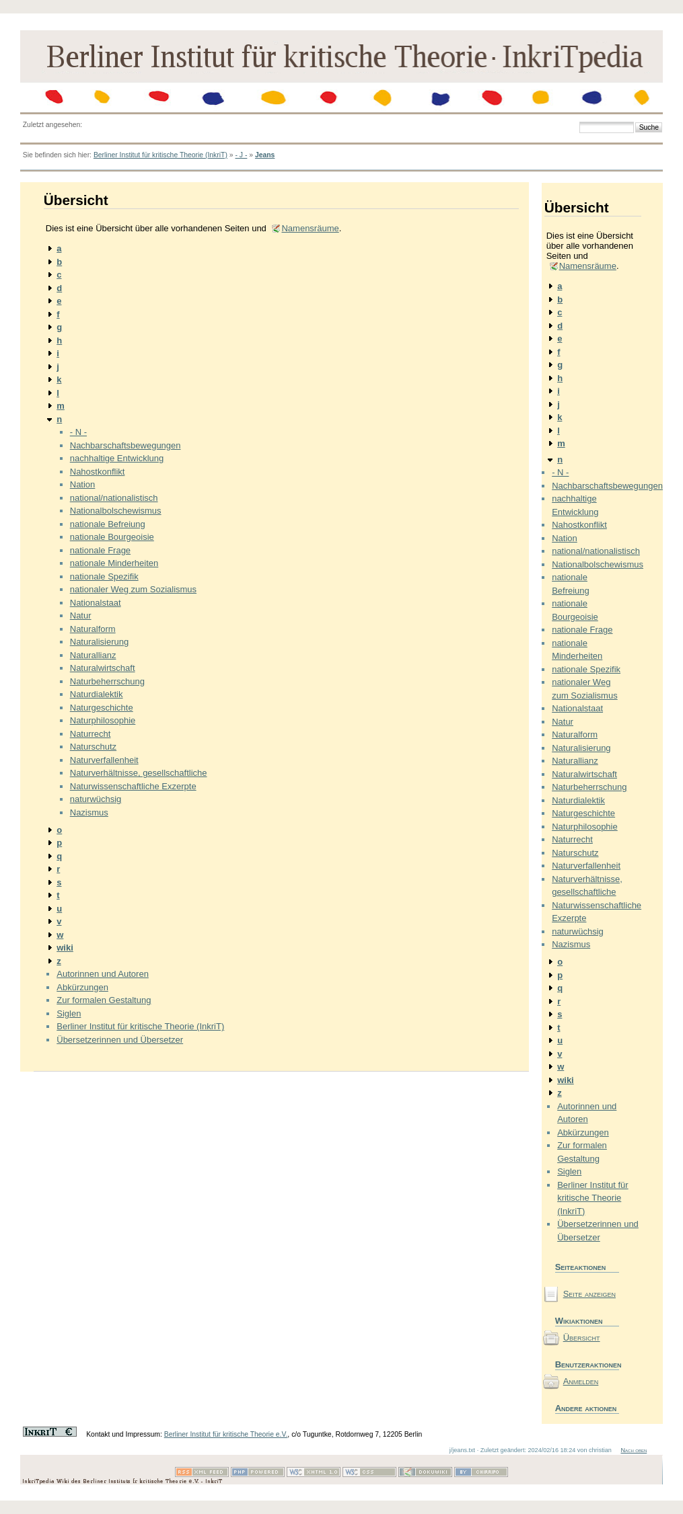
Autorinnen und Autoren (103, 974)
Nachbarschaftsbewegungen (125, 445)
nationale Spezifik (104, 576)
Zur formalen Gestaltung (104, 1000)
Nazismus (89, 812)
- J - (241, 155)
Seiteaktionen (580, 1267)
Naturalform (93, 629)
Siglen (69, 1013)
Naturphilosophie (103, 720)
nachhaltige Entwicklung (117, 458)
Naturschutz (93, 747)
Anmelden (581, 1381)
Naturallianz (93, 655)
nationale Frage (100, 550)
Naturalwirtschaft (102, 668)
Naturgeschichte (101, 708)
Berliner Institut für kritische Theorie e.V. (226, 1434)
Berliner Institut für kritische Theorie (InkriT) (160, 155)
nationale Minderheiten (114, 563)
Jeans (265, 155)
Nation (83, 484)
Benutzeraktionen (587, 1364)
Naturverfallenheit (104, 760)
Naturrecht (90, 734)
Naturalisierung (99, 642)
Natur (81, 615)
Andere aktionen (586, 1408)
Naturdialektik (96, 694)
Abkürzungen (82, 987)
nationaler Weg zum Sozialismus (133, 589)
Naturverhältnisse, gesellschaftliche (138, 773)
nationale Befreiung (107, 524)
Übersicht (581, 1337)
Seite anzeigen (589, 1294)
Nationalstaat (95, 603)
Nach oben (633, 1450)
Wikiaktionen (579, 1321)
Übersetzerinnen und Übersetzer (120, 1040)
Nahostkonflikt (97, 472)
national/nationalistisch (114, 498)
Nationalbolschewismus (115, 511)
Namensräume (309, 228)
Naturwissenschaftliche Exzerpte (133, 786)
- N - (78, 432)
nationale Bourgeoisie (112, 537)
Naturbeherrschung (107, 681)
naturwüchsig (96, 799)
